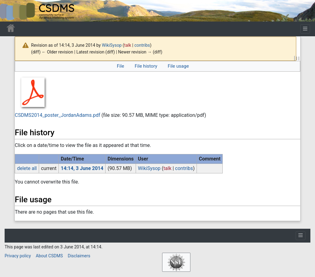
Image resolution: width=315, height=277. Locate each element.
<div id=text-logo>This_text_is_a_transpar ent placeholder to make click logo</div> (10, 11)
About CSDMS (49, 255)
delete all (27, 168)
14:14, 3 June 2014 (82, 168)
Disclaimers (79, 255)
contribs (142, 45)
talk (127, 45)
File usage (178, 66)
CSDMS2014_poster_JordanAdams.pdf (57, 115)
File (120, 66)
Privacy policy (18, 255)
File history (146, 66)
